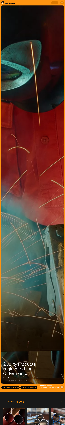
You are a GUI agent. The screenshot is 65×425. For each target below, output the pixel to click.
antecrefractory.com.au (29, 387)
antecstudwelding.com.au (11, 387)
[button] (4, 194)
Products (54, 3)
